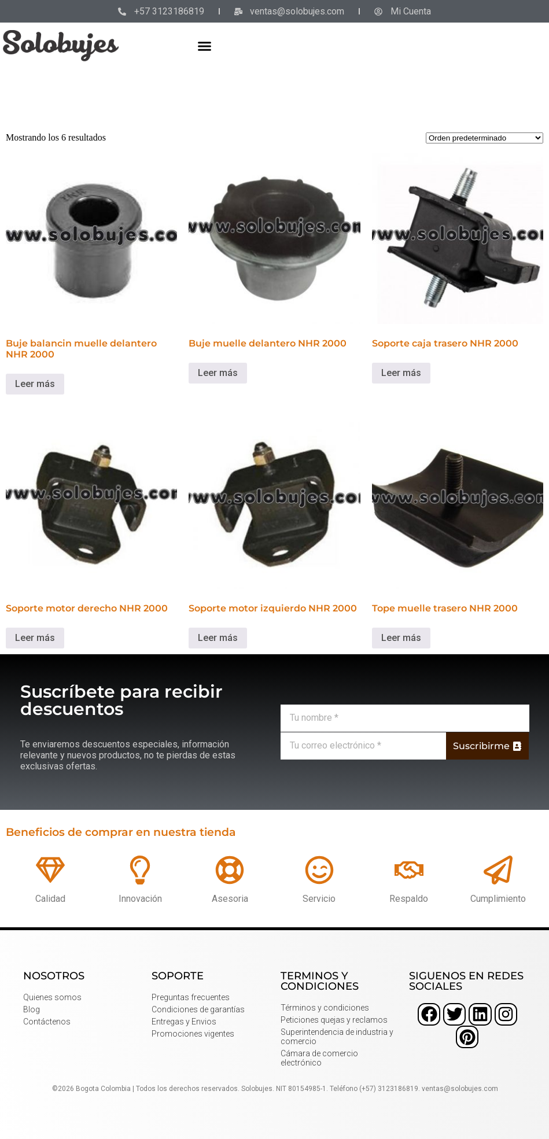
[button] (205, 46)
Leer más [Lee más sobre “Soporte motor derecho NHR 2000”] (35, 637)
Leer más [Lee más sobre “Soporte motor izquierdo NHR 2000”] (218, 637)
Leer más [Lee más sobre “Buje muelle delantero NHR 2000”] (218, 372)
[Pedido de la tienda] (484, 137)
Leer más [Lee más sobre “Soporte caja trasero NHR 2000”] (401, 372)
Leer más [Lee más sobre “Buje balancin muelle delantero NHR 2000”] (35, 383)
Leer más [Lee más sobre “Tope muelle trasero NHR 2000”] (401, 637)
